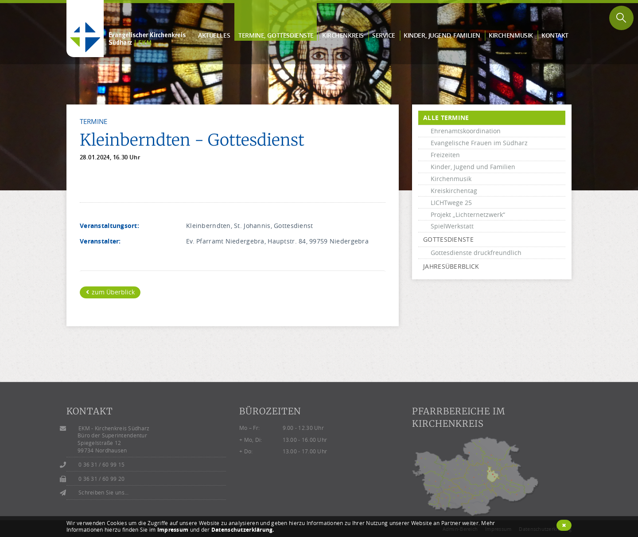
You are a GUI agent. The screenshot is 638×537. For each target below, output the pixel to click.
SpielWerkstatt (452, 226)
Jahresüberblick (451, 266)
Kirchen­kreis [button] (343, 35)
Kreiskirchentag (454, 190)
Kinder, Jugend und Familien (473, 166)
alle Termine (446, 117)
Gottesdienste (448, 239)
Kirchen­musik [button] (511, 35)
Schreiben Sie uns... (103, 492)
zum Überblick (110, 292)
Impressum (173, 529)
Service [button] (383, 35)
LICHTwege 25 (451, 202)
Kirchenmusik (451, 178)
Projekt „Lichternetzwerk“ (468, 214)
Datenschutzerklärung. (242, 529)
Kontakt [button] (554, 35)
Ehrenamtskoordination (466, 131)
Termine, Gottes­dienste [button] (276, 35)
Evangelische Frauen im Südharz (479, 143)
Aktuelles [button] (214, 35)
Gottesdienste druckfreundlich (476, 252)
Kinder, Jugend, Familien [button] (442, 35)
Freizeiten (445, 155)
